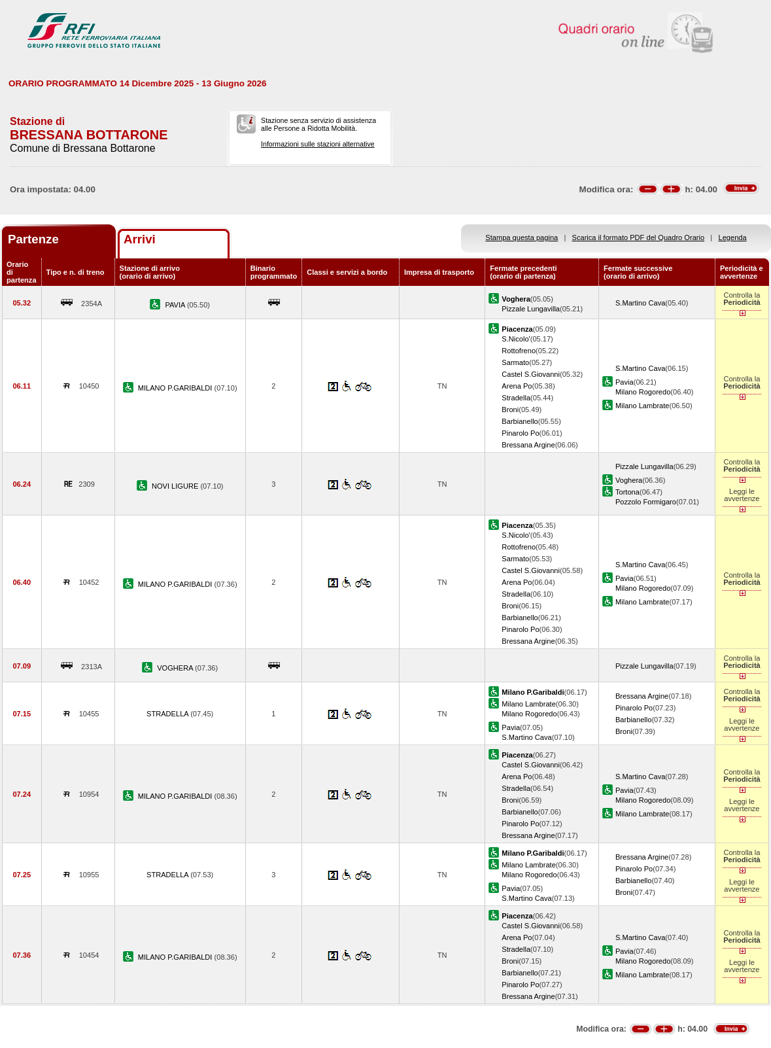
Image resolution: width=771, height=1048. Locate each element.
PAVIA (175, 305)
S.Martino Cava (640, 303)
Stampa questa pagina (521, 237)
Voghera (628, 480)
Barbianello (520, 421)
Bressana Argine (528, 445)
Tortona (627, 492)
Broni (510, 409)
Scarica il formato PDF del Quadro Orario (638, 237)
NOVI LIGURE (176, 486)
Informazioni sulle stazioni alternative (318, 144)
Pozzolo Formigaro (645, 502)
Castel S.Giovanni (531, 374)
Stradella (516, 398)
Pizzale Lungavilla (531, 309)
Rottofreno (519, 351)
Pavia (624, 382)
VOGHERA (176, 668)
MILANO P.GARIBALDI (176, 388)
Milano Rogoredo (642, 392)
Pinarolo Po (520, 433)
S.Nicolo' (516, 339)
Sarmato (515, 362)
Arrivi (140, 239)
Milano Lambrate (642, 406)
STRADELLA (168, 714)
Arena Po (517, 386)
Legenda (733, 237)
